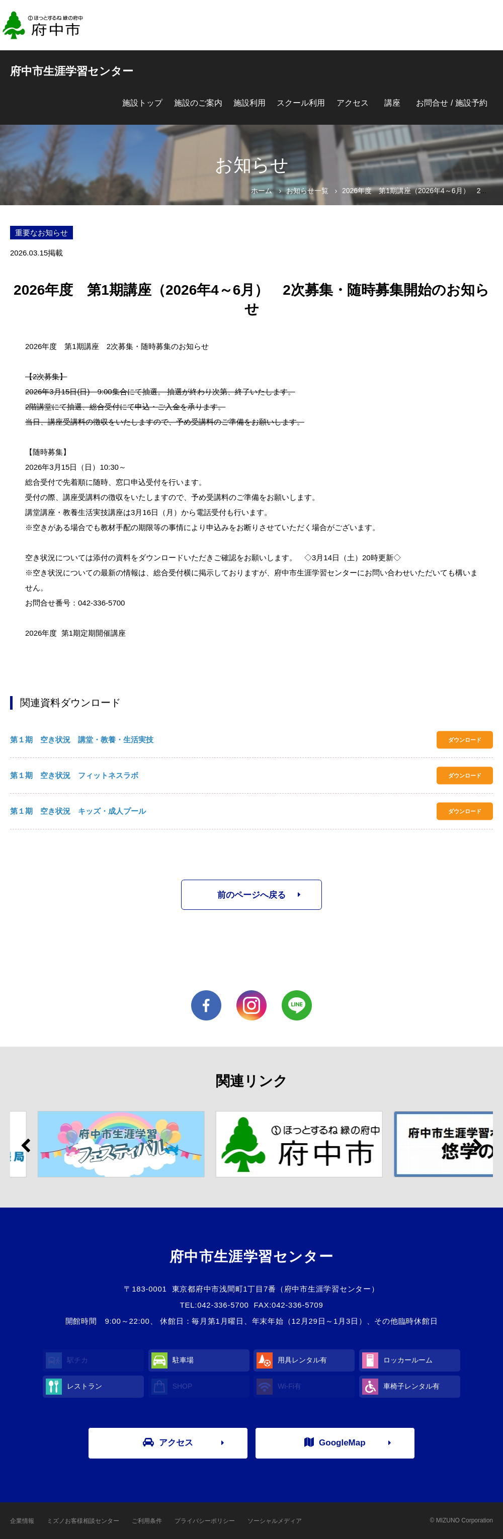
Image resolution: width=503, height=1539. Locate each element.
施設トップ (142, 103)
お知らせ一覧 (307, 191)
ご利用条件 (147, 1520)
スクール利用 (301, 103)
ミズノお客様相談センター (83, 1520)
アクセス (353, 103)
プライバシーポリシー (205, 1520)
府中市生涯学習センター (71, 71)
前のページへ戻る (251, 895)
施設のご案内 (198, 103)
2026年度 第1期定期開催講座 (75, 633)
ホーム (261, 191)
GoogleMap (335, 1442)
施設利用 (249, 103)
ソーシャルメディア (274, 1520)
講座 (392, 103)
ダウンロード (464, 740)
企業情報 (22, 1520)
